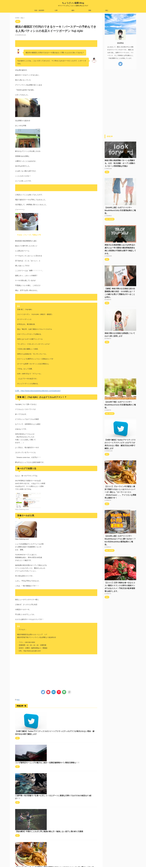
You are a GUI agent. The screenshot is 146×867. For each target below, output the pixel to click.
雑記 (106, 10)
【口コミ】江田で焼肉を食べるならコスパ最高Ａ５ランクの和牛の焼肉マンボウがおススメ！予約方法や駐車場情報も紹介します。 (120, 565)
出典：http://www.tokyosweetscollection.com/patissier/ (34, 391)
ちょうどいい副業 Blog (73, 3)
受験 (89, 10)
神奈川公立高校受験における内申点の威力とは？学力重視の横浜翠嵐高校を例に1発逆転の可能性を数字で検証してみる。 (120, 245)
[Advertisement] (56, 671)
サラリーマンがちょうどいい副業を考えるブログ (73, 861)
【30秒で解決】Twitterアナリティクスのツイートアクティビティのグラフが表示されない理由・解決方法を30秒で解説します (71, 715)
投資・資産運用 (39, 10)
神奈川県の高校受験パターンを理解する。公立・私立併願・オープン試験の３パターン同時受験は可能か (120, 163)
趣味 (73, 10)
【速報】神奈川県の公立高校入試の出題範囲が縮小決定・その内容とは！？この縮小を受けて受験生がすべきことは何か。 (120, 286)
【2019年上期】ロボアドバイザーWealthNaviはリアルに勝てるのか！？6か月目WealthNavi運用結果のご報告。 (120, 522)
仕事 (56, 10)
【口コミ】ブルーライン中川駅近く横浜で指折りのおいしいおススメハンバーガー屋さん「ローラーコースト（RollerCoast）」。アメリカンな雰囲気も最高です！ (71, 809)
